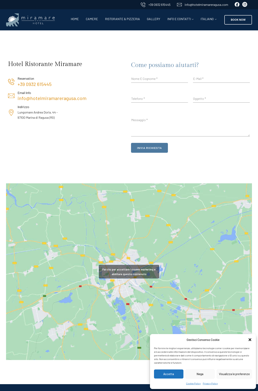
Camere (92, 19)
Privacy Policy (210, 383)
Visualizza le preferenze (234, 374)
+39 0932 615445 (159, 4)
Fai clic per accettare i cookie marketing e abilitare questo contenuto (129, 272)
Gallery (153, 19)
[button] (250, 340)
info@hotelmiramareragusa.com (206, 4)
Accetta (168, 374)
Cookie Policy (193, 383)
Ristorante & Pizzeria (122, 19)
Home (75, 19)
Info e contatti (179, 19)
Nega (200, 374)
